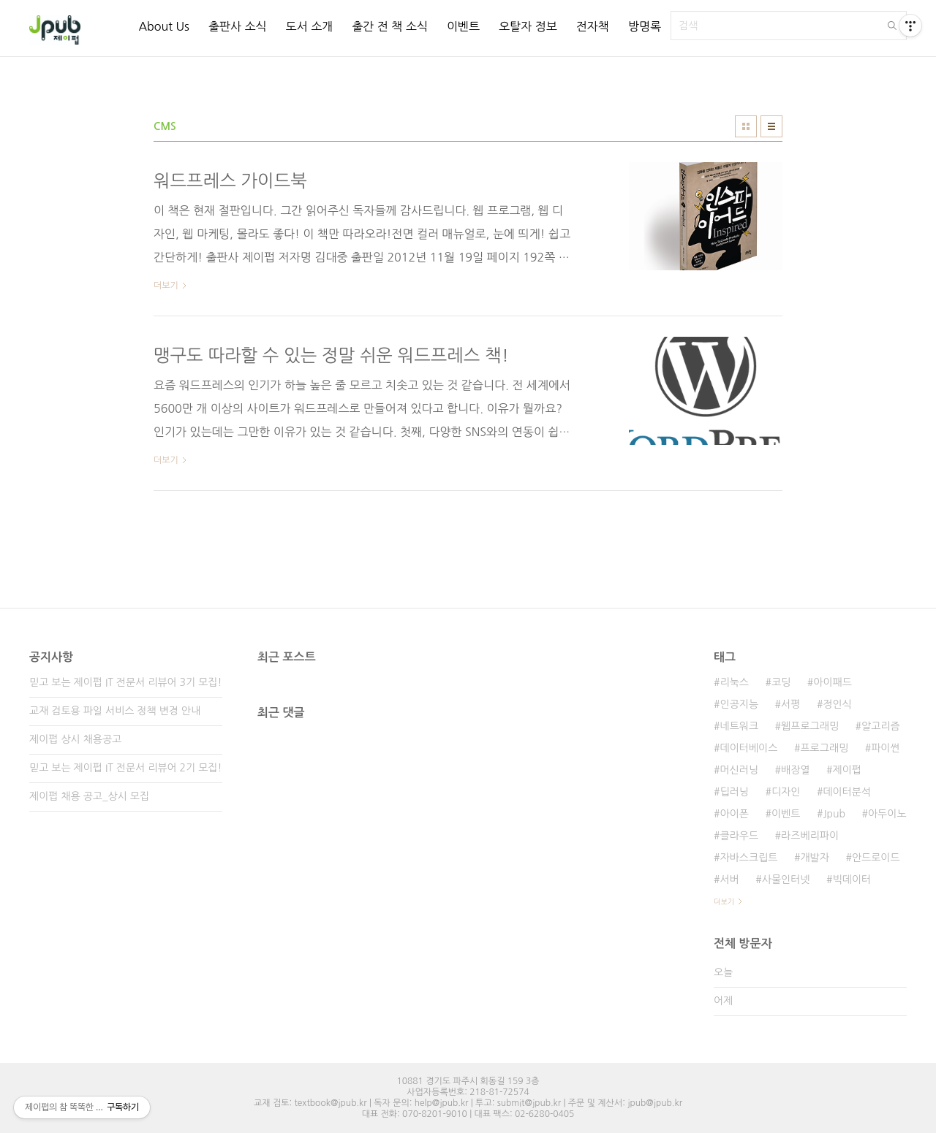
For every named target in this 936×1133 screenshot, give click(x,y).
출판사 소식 (237, 26)
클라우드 (739, 836)
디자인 (785, 792)
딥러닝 (734, 792)
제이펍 (847, 770)
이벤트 (463, 26)
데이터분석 (847, 792)
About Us (163, 26)
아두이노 (887, 814)
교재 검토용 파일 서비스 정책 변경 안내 (114, 711)
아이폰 (734, 814)
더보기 (724, 901)
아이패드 (832, 682)
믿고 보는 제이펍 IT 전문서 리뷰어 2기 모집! (125, 768)
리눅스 (734, 682)
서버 (729, 879)
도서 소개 (309, 26)
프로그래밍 (824, 748)
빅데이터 (852, 879)
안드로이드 (876, 857)
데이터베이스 (748, 748)
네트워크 (739, 726)
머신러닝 (739, 770)
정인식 (837, 704)
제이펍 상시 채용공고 (75, 739)
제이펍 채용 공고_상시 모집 (89, 796)
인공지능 (739, 704)
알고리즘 (880, 726)
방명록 (644, 26)
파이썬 (885, 748)
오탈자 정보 (528, 26)
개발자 (814, 857)
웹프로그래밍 (810, 726)
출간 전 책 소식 (390, 26)
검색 (892, 25)
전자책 (592, 26)
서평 (790, 704)
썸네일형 (746, 126)
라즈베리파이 (810, 836)
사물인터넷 (786, 879)
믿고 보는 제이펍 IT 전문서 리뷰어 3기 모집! (125, 682)
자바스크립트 (748, 857)
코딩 (780, 682)
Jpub (834, 814)
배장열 (795, 770)
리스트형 (771, 126)
